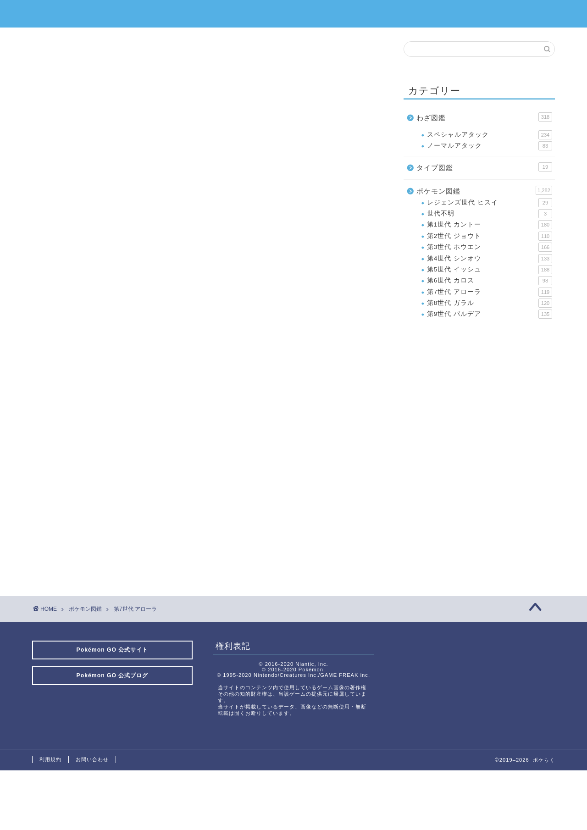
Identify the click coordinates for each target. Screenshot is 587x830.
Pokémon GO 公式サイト (113, 650)
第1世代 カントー (489, 224)
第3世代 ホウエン (489, 247)
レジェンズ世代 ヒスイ (489, 202)
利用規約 (50, 759)
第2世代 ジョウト (489, 236)
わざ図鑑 (484, 117)
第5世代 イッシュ (489, 269)
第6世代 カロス (489, 280)
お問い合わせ (92, 759)
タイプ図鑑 (484, 167)
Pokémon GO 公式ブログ (113, 675)
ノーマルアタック (489, 145)
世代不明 (489, 213)
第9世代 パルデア (489, 314)
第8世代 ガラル (489, 303)
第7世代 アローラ (489, 292)
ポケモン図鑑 (484, 190)
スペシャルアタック (489, 134)
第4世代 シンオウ (489, 258)
